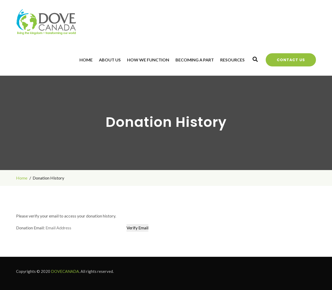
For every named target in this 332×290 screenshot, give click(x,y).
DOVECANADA (65, 271)
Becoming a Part (194, 59)
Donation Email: (30, 227)
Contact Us (291, 59)
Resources (232, 59)
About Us (110, 59)
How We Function (148, 59)
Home (86, 59)
